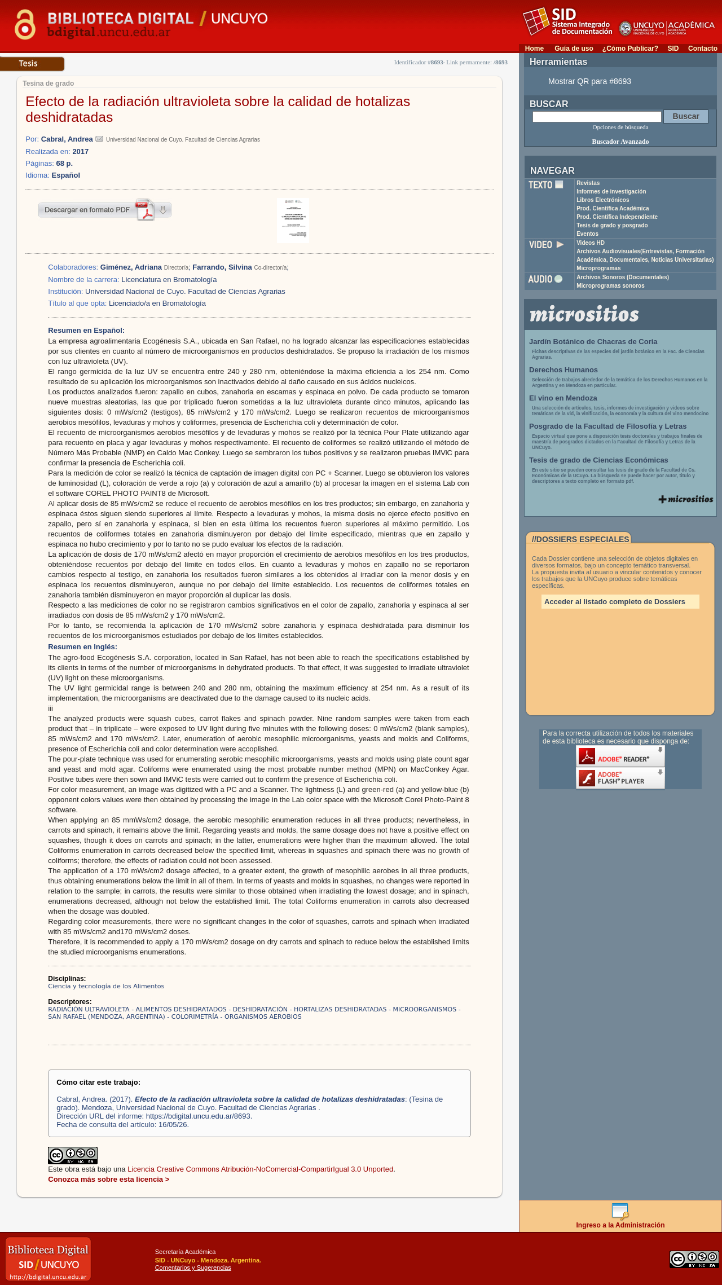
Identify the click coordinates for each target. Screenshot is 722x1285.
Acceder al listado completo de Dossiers (614, 601)
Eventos (587, 234)
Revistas (588, 183)
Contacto (702, 48)
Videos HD (590, 243)
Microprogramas (598, 268)
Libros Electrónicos (602, 200)
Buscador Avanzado (620, 142)
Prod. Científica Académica (612, 208)
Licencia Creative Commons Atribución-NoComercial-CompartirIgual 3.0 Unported (260, 1169)
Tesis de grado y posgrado (612, 225)
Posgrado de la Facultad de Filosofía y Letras (608, 426)
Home (534, 48)
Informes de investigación (611, 191)
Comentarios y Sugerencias (193, 1267)
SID (673, 48)
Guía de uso (573, 48)
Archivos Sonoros (622, 277)
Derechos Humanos (563, 370)
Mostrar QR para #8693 (589, 81)
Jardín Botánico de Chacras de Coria (593, 341)
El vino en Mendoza (563, 398)
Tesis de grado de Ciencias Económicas (598, 460)
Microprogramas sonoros (610, 286)
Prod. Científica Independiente (617, 217)
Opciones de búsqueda (621, 127)
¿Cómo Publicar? (630, 48)
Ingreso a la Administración (620, 1222)
